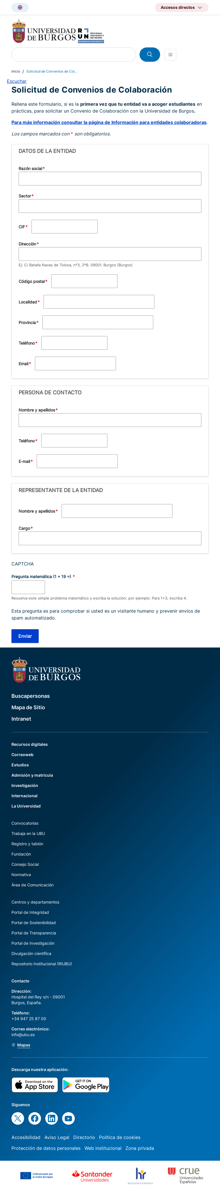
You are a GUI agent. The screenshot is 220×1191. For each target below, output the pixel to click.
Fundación (21, 854)
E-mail (24, 461)
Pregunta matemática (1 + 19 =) (41, 576)
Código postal (32, 281)
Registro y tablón (27, 843)
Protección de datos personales (45, 1148)
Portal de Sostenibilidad (33, 922)
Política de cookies (119, 1137)
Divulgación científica (31, 953)
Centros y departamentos (35, 902)
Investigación (24, 785)
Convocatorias (24, 823)
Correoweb (22, 754)
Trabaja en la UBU (28, 833)
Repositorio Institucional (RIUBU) (41, 963)
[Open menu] (170, 54)
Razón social (30, 168)
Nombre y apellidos (37, 409)
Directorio (84, 1137)
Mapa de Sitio (28, 707)
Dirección (27, 243)
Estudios (20, 764)
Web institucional (103, 1148)
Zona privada (139, 1148)
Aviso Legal (56, 1137)
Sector (25, 195)
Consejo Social (25, 864)
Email (23, 363)
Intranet (21, 719)
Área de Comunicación (32, 884)
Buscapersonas (30, 696)
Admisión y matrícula (32, 775)
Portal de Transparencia (33, 932)
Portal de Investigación (32, 943)
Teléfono (27, 343)
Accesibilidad (25, 1137)
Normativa (21, 874)
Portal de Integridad (30, 912)
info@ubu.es (23, 1034)
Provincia (27, 322)
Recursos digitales (29, 744)
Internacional (24, 795)
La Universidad (26, 806)
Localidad (28, 301)
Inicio (15, 71)
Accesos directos (178, 7)
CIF (22, 226)
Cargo (24, 528)
